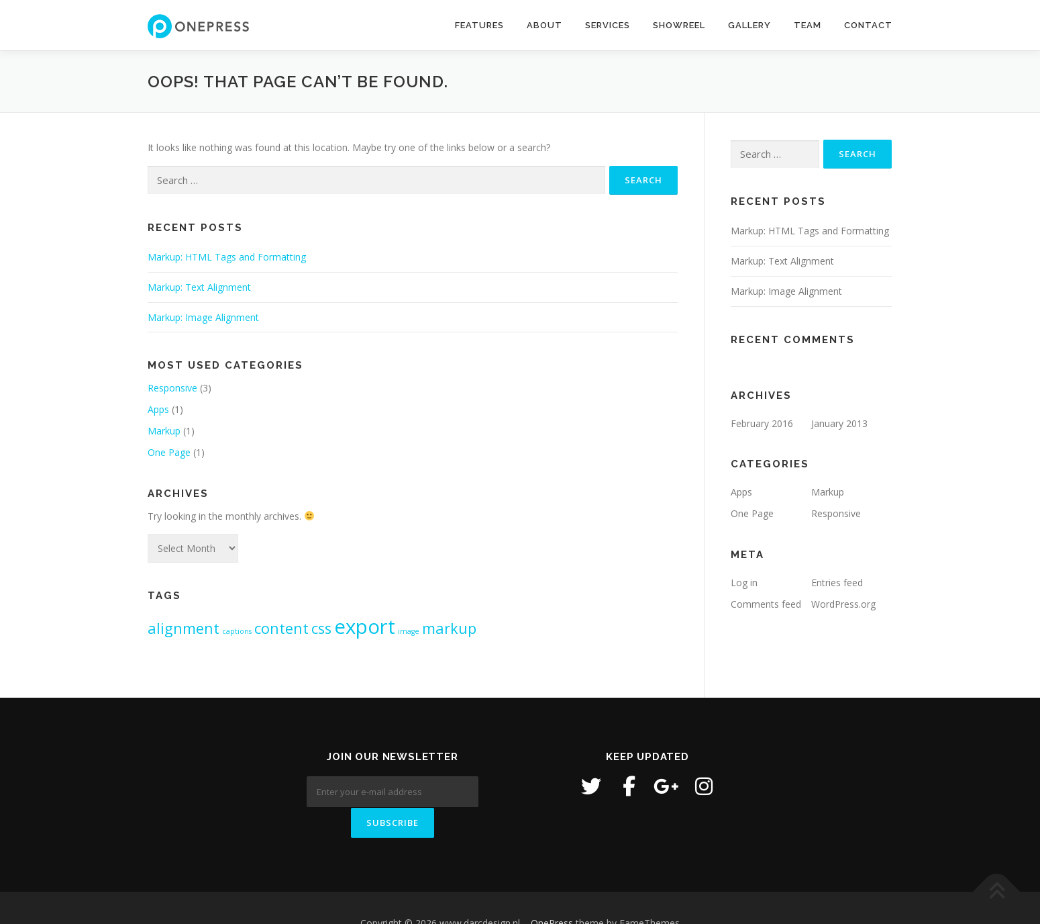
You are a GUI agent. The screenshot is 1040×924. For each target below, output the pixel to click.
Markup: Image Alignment (203, 317)
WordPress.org (843, 604)
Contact (868, 25)
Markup (164, 430)
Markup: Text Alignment (199, 287)
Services (607, 25)
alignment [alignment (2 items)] (183, 628)
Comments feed (766, 604)
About (544, 25)
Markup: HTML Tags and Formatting (227, 256)
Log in (744, 582)
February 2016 (762, 423)
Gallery (749, 25)
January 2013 (839, 423)
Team (807, 25)
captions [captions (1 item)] (237, 631)
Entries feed (837, 582)
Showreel (679, 25)
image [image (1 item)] (408, 631)
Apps (158, 409)
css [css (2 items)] (321, 628)
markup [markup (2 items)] (449, 628)
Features (479, 25)
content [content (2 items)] (281, 628)
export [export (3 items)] (364, 626)
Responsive (172, 387)
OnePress (552, 892)
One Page (169, 452)
